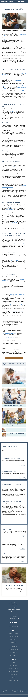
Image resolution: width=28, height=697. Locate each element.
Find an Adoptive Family (13, 634)
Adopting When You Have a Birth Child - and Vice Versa (14, 425)
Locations (14, 607)
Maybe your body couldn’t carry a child (17, 304)
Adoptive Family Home (13, 646)
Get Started (21, 1)
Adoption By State (13, 665)
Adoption (13, 662)
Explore (8, 4)
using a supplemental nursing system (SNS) (15, 207)
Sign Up (23, 536)
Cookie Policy (14, 616)
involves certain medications (18, 144)
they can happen (20, 268)
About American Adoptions (13, 668)
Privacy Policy (14, 614)
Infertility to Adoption (13, 653)
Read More (23, 452)
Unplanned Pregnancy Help (13, 636)
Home (5, 4)
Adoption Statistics (13, 674)
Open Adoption (13, 642)
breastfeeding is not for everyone (17, 294)
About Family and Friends (13, 640)
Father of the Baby (13, 637)
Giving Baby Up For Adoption (13, 633)
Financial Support (13, 639)
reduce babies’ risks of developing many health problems (13, 91)
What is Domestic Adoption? (13, 649)
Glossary (13, 677)
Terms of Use (14, 611)
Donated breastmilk (13, 222)
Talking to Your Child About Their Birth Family (14, 405)
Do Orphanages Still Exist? (13, 680)
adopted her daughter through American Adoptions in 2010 (13, 38)
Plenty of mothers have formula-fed (16, 311)
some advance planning (12, 111)
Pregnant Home (13, 631)
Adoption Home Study (13, 652)
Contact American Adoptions (14, 609)
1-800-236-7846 (14, 605)
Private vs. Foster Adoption (13, 671)
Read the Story (14, 593)
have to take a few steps (7, 99)
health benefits (18, 80)
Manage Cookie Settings (14, 618)
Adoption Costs (13, 647)
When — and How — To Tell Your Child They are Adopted (14, 385)
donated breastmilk (9, 209)
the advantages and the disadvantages (17, 243)
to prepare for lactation (12, 166)
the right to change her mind (16, 260)
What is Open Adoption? (13, 655)
